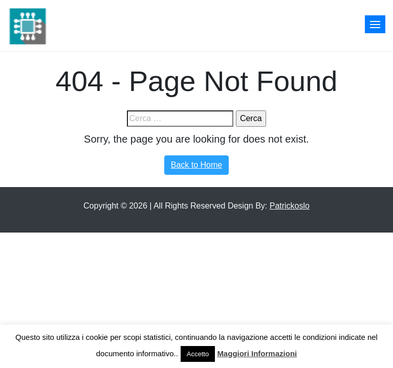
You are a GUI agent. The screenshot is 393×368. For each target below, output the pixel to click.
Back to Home (196, 164)
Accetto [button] (198, 354)
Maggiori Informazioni (257, 353)
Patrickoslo (290, 205)
